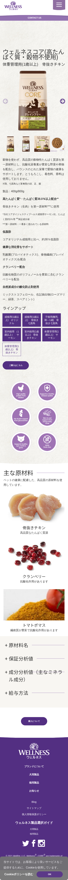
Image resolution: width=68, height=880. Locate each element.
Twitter (25, 840)
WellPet (16, 853)
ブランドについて (34, 763)
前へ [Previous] (5, 100)
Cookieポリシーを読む (18, 874)
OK (49, 874)
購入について (34, 719)
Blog (33, 799)
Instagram (41, 840)
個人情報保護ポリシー (34, 811)
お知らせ (34, 788)
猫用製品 (34, 780)
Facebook (33, 840)
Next (62, 100)
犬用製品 (34, 772)
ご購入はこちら (16, 363)
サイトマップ (34, 805)
